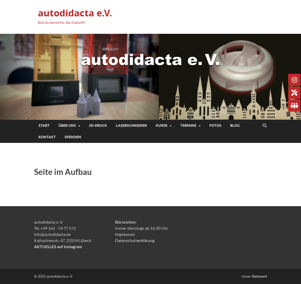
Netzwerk (259, 276)
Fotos (215, 125)
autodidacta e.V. (75, 13)
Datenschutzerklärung (134, 240)
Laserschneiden (131, 125)
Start (44, 125)
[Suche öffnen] (264, 126)
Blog (235, 125)
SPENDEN (73, 137)
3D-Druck (98, 125)
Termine (188, 125)
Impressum (125, 234)
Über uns (67, 125)
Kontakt (47, 137)
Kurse (161, 125)
